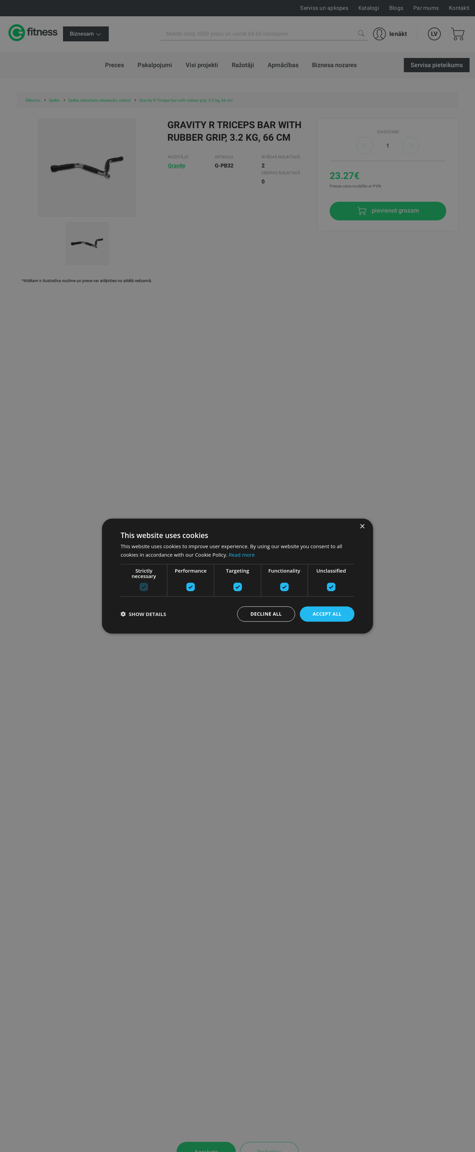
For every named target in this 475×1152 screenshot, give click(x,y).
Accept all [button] (327, 614)
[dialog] (237, 576)
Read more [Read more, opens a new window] (242, 554)
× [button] (362, 526)
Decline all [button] (266, 614)
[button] (143, 614)
